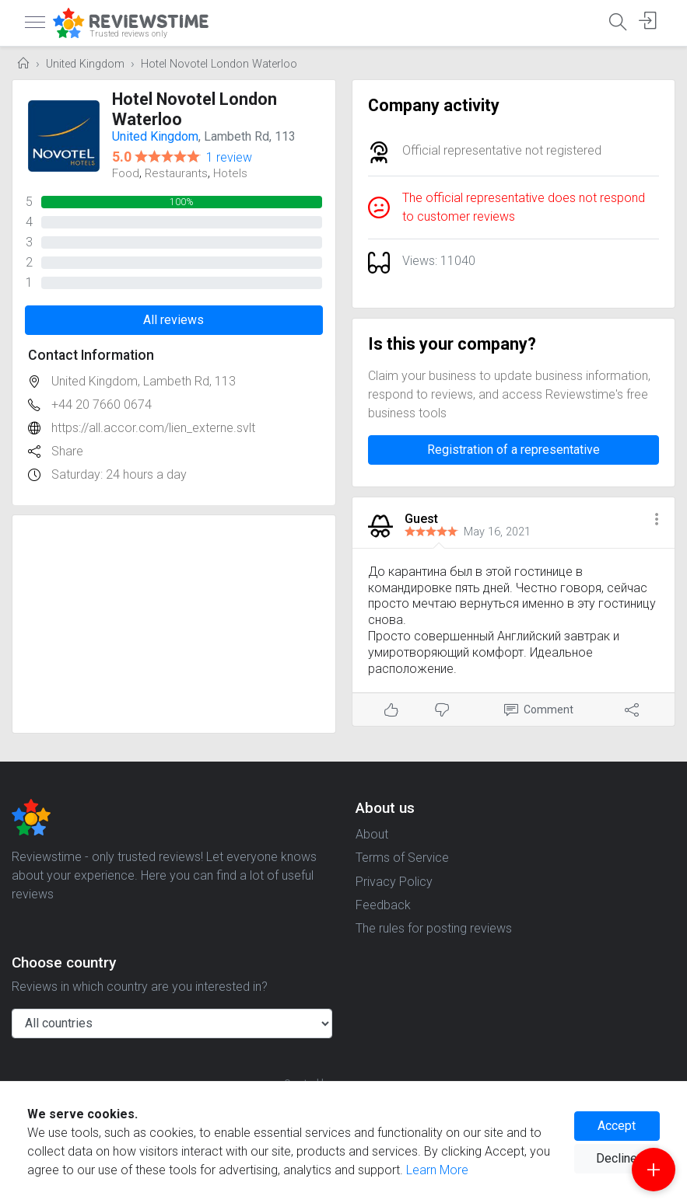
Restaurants (176, 173)
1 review (229, 157)
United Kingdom (85, 64)
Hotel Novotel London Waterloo (219, 64)
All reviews (173, 319)
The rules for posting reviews (434, 928)
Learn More (437, 1170)
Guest (421, 518)
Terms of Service (402, 857)
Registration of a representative (513, 449)
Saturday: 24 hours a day (119, 474)
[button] (657, 520)
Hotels (230, 173)
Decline (616, 1158)
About (372, 834)
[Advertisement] (173, 624)
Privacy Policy (394, 881)
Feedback (383, 905)
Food (125, 173)
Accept (617, 1125)
